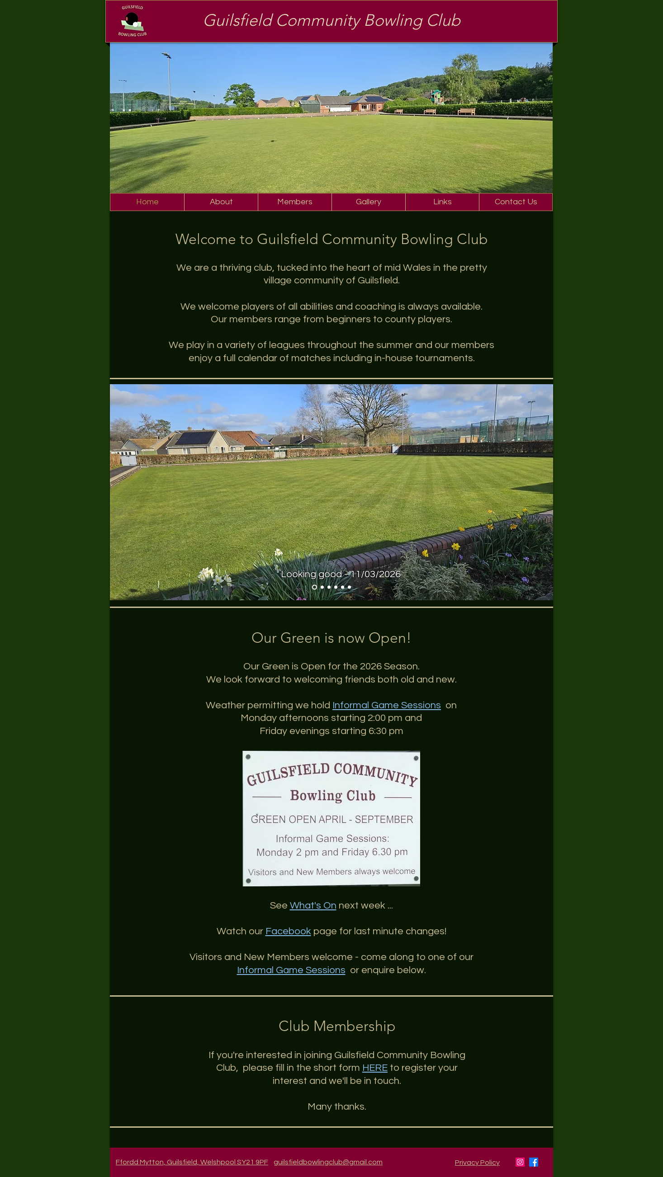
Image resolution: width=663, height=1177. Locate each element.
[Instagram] (520, 1162)
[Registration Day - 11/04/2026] (329, 587)
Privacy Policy (477, 1162)
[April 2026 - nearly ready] (322, 587)
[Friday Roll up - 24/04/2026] (335, 587)
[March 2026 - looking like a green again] (314, 587)
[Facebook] (533, 1162)
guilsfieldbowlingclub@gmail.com (328, 1162)
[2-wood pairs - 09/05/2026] (342, 587)
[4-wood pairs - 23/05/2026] (349, 587)
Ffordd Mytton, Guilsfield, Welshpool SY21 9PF (192, 1162)
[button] (221, 202)
